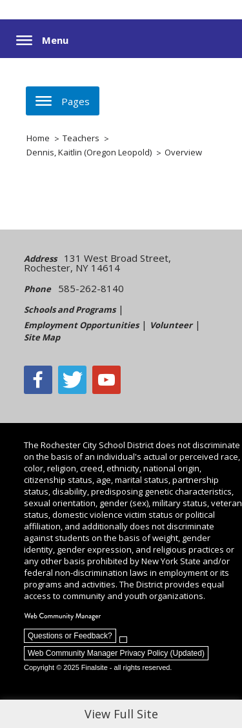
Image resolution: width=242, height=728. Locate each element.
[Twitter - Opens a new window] (72, 380)
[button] (42, 40)
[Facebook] (38, 380)
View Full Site (121, 714)
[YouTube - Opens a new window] (106, 380)
